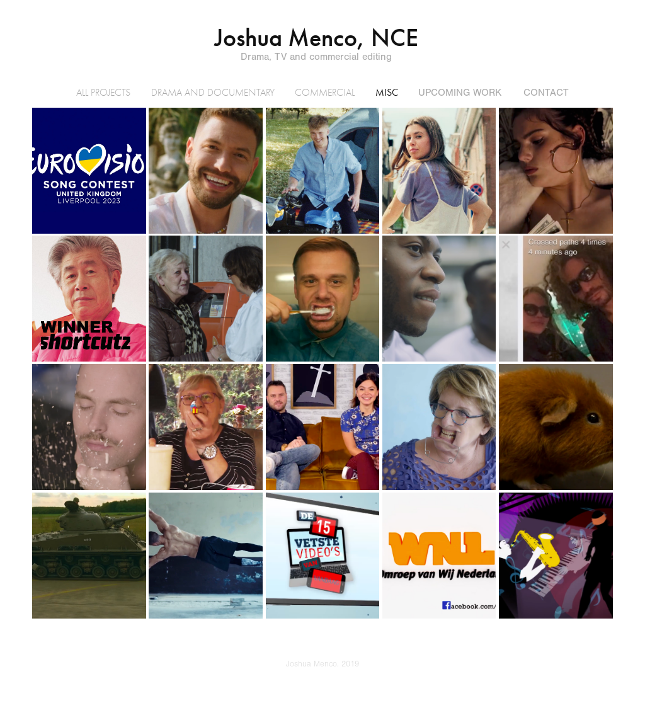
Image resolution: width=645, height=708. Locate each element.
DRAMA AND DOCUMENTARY (213, 92)
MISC (386, 92)
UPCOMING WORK (459, 92)
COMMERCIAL (325, 92)
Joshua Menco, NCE (316, 38)
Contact (546, 92)
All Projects (103, 92)
